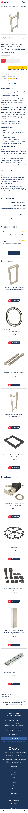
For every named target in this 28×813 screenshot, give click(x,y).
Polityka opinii (14, 780)
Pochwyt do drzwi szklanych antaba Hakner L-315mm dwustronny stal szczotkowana (14, 288)
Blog (14, 785)
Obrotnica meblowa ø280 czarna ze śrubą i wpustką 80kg (14, 546)
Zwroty (14, 777)
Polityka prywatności (14, 774)
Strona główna (8, 6)
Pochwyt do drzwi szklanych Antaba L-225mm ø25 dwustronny (14, 330)
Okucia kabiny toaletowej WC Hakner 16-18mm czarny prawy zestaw (14, 589)
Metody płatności (14, 793)
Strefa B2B (14, 788)
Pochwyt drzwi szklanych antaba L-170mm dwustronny (14, 455)
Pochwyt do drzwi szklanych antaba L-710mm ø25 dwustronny (14, 415)
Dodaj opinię (14, 253)
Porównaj (3, 61)
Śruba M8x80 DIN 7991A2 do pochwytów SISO (14, 373)
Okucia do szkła (15, 6)
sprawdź (13, 76)
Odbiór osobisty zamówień (14, 796)
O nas (14, 769)
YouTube (14, 806)
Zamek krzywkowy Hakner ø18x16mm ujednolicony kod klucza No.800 (14, 504)
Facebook (14, 803)
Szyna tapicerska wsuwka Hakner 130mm (14, 672)
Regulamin (14, 772)
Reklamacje (14, 782)
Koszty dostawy (14, 790)
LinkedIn (14, 808)
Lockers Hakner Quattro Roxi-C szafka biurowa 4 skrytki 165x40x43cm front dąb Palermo (14, 632)
